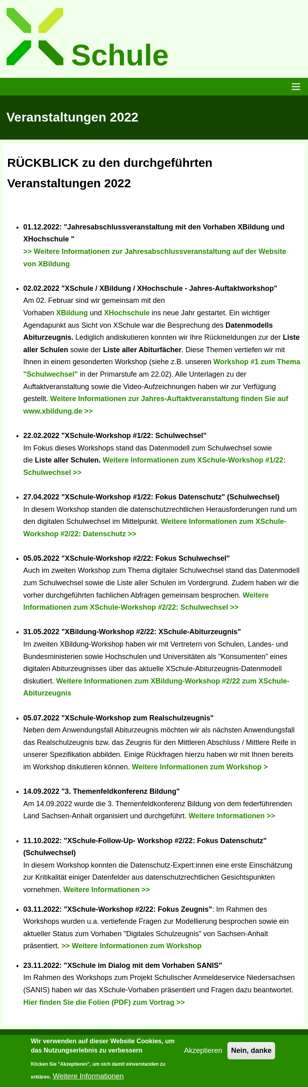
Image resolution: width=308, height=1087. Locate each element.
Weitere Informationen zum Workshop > (200, 767)
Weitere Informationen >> (231, 816)
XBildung (72, 313)
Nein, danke (251, 1055)
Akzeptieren (203, 1055)
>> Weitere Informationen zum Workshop (131, 946)
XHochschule (127, 313)
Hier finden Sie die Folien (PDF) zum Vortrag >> (104, 1002)
